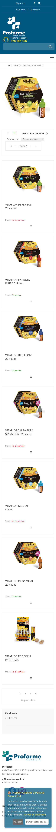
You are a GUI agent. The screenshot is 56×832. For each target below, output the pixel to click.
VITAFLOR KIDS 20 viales (16, 507)
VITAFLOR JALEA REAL (31, 65)
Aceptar (18, 821)
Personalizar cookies (36, 821)
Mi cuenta (20, 9)
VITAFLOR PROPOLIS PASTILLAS (18, 658)
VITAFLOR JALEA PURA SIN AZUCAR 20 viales (19, 432)
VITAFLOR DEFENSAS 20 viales (18, 206)
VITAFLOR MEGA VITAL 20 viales (19, 582)
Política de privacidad (35, 814)
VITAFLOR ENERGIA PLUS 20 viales (17, 281)
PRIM (16, 65)
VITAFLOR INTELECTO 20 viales (18, 356)
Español (35, 9)
